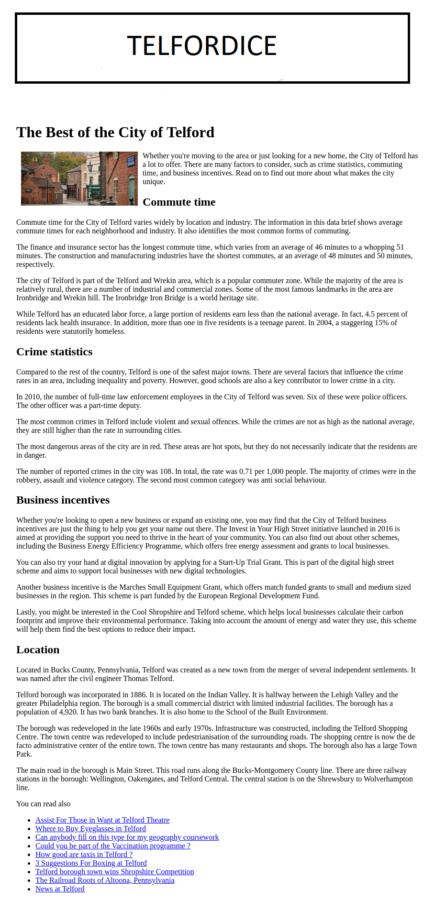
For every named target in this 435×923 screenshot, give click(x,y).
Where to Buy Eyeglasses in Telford (90, 828)
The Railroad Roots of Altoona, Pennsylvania (105, 880)
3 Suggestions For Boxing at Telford (91, 863)
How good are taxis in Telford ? (84, 854)
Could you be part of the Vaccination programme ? (112, 846)
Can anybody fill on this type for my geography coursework (127, 837)
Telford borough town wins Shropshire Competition (114, 872)
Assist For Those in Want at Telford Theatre (102, 820)
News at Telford (60, 889)
